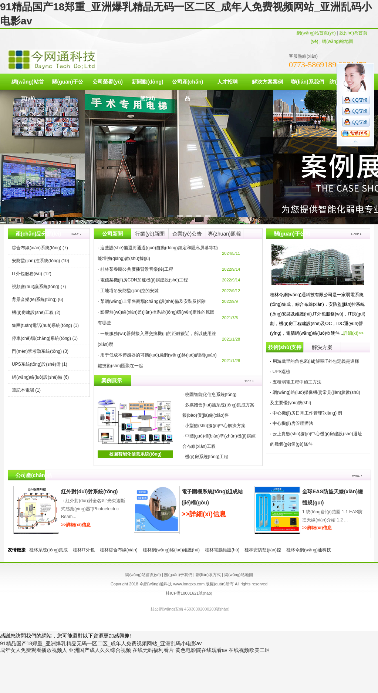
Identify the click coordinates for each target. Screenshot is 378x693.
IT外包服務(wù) (31, 273)
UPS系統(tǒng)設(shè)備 (39, 364)
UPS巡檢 (282, 371)
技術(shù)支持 (284, 347)
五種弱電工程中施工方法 (297, 382)
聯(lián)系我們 (307, 82)
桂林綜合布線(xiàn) (119, 549)
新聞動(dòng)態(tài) (147, 90)
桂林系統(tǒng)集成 (48, 549)
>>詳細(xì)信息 (76, 524)
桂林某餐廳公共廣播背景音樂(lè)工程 (136, 269)
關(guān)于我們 (178, 574)
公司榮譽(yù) (107, 82)
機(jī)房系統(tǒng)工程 (207, 456)
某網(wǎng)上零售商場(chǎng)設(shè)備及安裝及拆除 (153, 301)
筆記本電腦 (26, 390)
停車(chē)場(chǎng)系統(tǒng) (45, 338)
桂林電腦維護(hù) (222, 549)
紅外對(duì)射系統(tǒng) (89, 491)
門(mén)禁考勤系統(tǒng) (40, 351)
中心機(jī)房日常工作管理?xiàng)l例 (307, 413)
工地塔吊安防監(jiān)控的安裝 (129, 290)
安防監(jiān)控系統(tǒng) (40, 260)
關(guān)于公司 (68, 90)
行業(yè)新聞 (150, 234)
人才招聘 (227, 82)
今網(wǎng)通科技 (155, 584)
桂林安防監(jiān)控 (262, 549)
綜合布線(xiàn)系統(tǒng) (40, 247)
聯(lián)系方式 (208, 574)
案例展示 (111, 380)
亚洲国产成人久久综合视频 (100, 650)
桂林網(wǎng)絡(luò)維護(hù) (171, 549)
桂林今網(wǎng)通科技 (308, 549)
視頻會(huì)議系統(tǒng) (39, 286)
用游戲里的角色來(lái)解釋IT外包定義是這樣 (316, 361)
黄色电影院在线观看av (201, 650)
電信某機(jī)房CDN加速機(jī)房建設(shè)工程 (144, 280)
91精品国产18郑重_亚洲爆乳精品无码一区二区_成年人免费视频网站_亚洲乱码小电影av (101, 643)
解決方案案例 (267, 82)
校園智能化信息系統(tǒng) (135, 454)
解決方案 (322, 347)
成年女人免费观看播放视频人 (33, 650)
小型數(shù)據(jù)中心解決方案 (215, 425)
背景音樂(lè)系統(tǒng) (37, 299)
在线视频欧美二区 (249, 650)
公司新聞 (112, 234)
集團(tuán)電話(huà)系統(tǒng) (45, 325)
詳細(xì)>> (353, 333)
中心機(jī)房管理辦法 (293, 423)
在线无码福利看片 (153, 650)
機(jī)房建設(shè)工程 (36, 312)
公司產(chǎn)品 (187, 90)
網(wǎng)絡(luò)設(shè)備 (40, 377)
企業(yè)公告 (187, 234)
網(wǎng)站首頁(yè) (316, 33)
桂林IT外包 (84, 549)
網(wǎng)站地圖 (337, 41)
